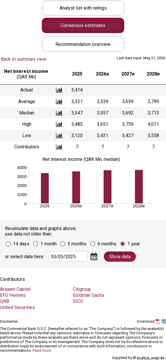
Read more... (43, 350)
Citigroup (82, 289)
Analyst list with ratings (83, 8)
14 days (21, 244)
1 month (48, 244)
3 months (77, 244)
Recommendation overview (83, 44)
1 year (133, 244)
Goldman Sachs (88, 295)
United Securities (17, 307)
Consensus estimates (83, 25)
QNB (4, 301)
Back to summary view (23, 59)
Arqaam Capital (15, 289)
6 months (107, 244)
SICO (78, 301)
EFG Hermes (13, 295)
